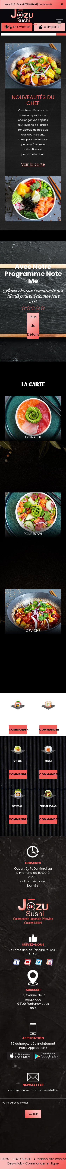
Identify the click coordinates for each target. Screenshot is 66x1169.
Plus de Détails (33, 325)
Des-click (14, 1163)
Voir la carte (33, 164)
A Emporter (49, 27)
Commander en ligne (42, 1163)
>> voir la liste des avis (39, 4)
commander (18, 730)
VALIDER (33, 1114)
